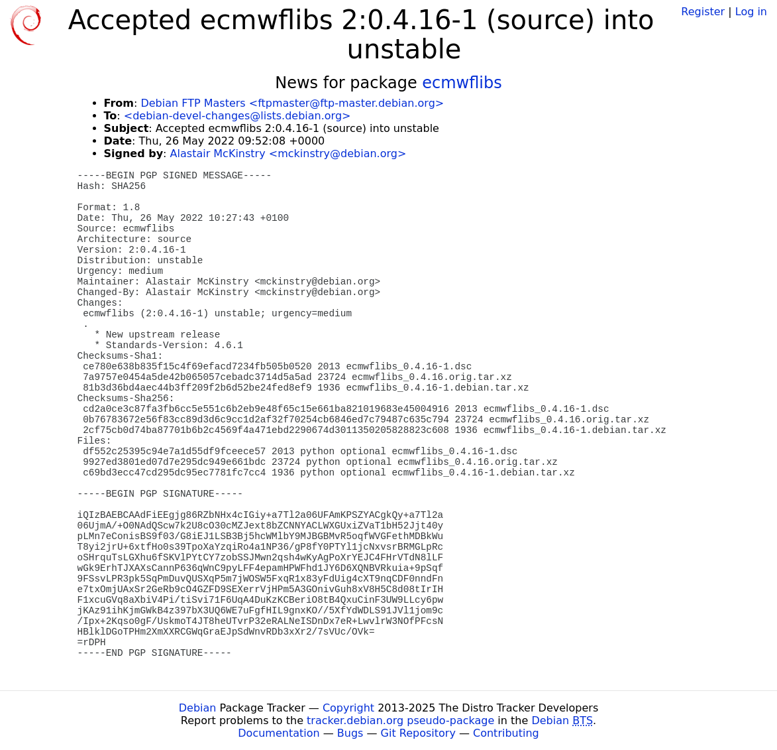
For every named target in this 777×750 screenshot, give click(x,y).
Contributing (506, 733)
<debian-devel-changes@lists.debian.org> (237, 115)
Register (703, 11)
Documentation (278, 733)
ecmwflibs (462, 83)
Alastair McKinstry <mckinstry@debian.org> (288, 153)
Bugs (350, 733)
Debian (198, 708)
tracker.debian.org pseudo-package (400, 720)
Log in (751, 11)
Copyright (348, 708)
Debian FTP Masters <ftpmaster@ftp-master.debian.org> (292, 103)
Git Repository (418, 733)
